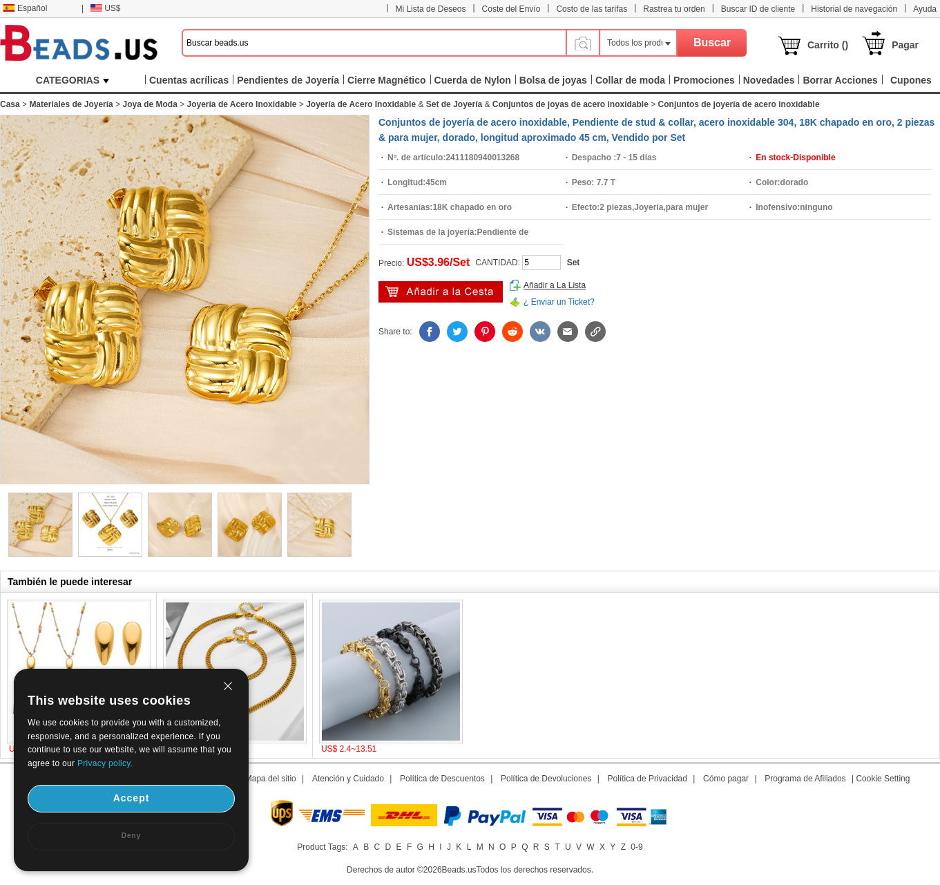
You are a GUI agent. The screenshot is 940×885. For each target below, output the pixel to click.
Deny (131, 835)
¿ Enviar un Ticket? (559, 302)
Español (25, 8)
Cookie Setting (883, 778)
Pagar (905, 44)
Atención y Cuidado (348, 778)
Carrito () (827, 44)
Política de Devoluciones (546, 778)
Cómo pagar (726, 778)
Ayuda (925, 9)
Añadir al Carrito (440, 292)
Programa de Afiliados (805, 778)
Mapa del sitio (270, 778)
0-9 (636, 847)
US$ (105, 8)
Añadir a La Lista (555, 285)
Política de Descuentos (442, 778)
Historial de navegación (854, 9)
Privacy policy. (105, 763)
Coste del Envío (511, 9)
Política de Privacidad (647, 778)
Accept (131, 797)
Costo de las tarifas (591, 9)
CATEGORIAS (72, 80)
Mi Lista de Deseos (430, 9)
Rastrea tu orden (673, 9)
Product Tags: (322, 847)
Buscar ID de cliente (758, 9)
